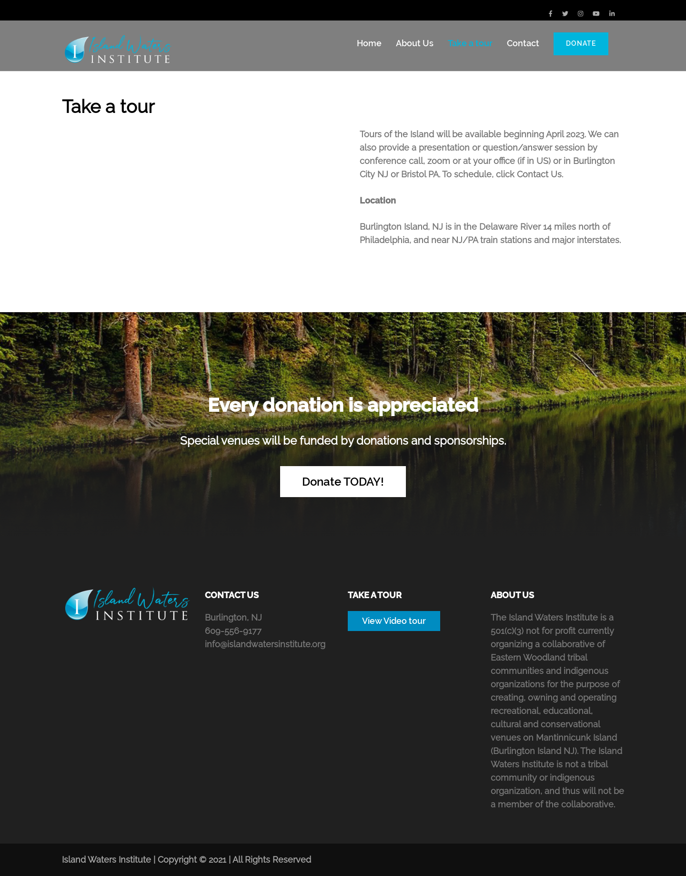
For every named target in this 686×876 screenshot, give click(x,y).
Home (369, 43)
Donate (581, 43)
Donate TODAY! (343, 482)
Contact (523, 43)
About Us (415, 43)
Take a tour (470, 43)
